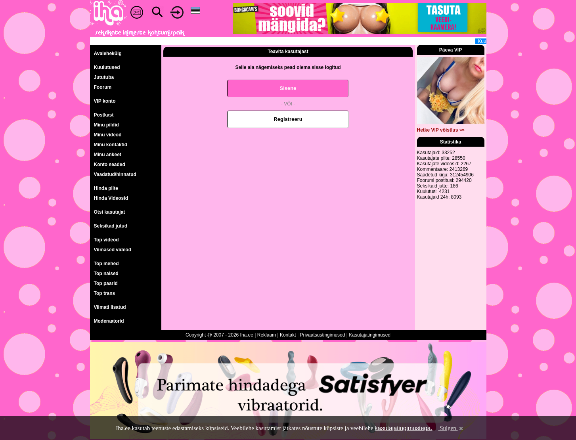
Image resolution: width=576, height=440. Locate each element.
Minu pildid (106, 125)
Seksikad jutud (111, 226)
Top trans (104, 293)
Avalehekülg (108, 53)
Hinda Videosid (111, 198)
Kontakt (288, 335)
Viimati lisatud (110, 307)
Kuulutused (107, 67)
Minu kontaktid (111, 144)
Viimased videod (112, 250)
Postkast (104, 115)
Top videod (106, 240)
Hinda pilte (106, 188)
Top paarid (106, 283)
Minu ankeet (107, 154)
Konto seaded (109, 164)
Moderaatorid (109, 321)
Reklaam (266, 335)
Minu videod (108, 135)
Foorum (103, 87)
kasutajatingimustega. (403, 428)
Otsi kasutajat (109, 212)
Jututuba (104, 77)
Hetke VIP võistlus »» (441, 130)
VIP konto (105, 101)
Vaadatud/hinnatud (115, 174)
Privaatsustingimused (322, 335)
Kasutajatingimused (369, 335)
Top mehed (106, 263)
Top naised (106, 273)
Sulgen (451, 428)
